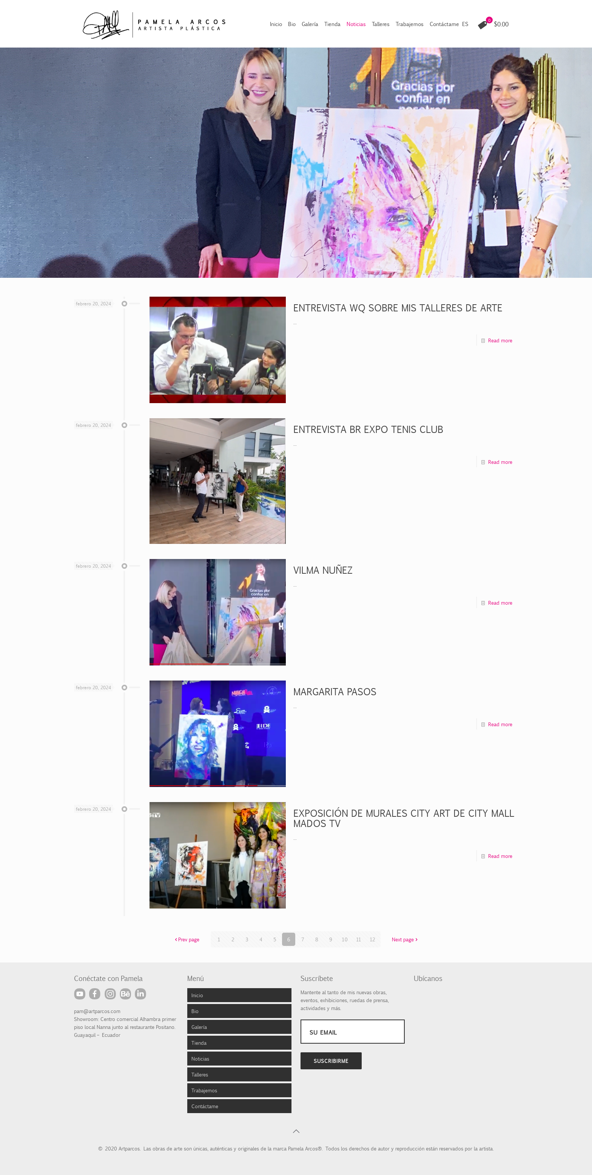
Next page (405, 939)
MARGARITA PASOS (334, 691)
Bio (195, 1010)
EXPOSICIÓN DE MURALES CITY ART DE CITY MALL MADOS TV (402, 818)
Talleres (199, 1074)
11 (358, 939)
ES (465, 24)
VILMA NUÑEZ (323, 569)
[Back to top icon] (296, 1131)
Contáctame (204, 1106)
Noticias (200, 1058)
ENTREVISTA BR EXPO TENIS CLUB (368, 429)
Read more (500, 340)
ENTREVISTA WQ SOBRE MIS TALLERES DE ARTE (398, 307)
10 (345, 939)
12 (372, 939)
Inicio (197, 995)
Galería (199, 1026)
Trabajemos (204, 1090)
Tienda (199, 1042)
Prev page (186, 939)
